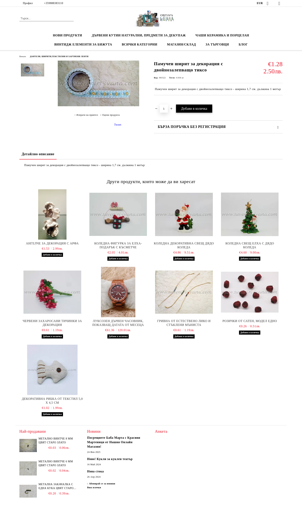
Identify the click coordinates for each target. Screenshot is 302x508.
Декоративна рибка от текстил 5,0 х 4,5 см (52, 400)
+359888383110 (53, 3)
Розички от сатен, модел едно (250, 321)
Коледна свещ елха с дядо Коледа (249, 245)
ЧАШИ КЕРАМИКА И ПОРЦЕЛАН (222, 35)
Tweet (117, 124)
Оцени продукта (111, 115)
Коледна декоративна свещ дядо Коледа (184, 245)
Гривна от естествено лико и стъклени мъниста (184, 322)
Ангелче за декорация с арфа (52, 243)
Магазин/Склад (181, 44)
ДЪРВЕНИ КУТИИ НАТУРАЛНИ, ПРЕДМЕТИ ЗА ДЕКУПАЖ (139, 35)
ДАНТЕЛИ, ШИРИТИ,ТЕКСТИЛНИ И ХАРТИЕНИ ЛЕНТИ (59, 56)
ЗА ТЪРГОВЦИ (217, 44)
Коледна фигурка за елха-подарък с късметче (118, 245)
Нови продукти (67, 35)
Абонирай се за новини (102, 483)
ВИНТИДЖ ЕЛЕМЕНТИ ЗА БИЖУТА (83, 44)
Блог (243, 44)
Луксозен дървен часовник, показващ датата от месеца (118, 322)
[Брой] (164, 109)
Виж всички (94, 487)
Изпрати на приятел (87, 115)
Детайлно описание (38, 154)
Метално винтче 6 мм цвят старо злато (56, 463)
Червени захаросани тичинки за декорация (52, 322)
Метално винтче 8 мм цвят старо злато (56, 440)
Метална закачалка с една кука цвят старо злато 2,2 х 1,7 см (56, 486)
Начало (22, 56)
